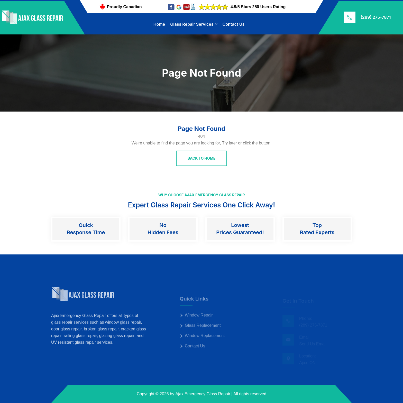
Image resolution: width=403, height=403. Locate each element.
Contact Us (233, 24)
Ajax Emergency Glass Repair (202, 394)
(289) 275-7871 (376, 17)
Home (159, 24)
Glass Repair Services (191, 24)
